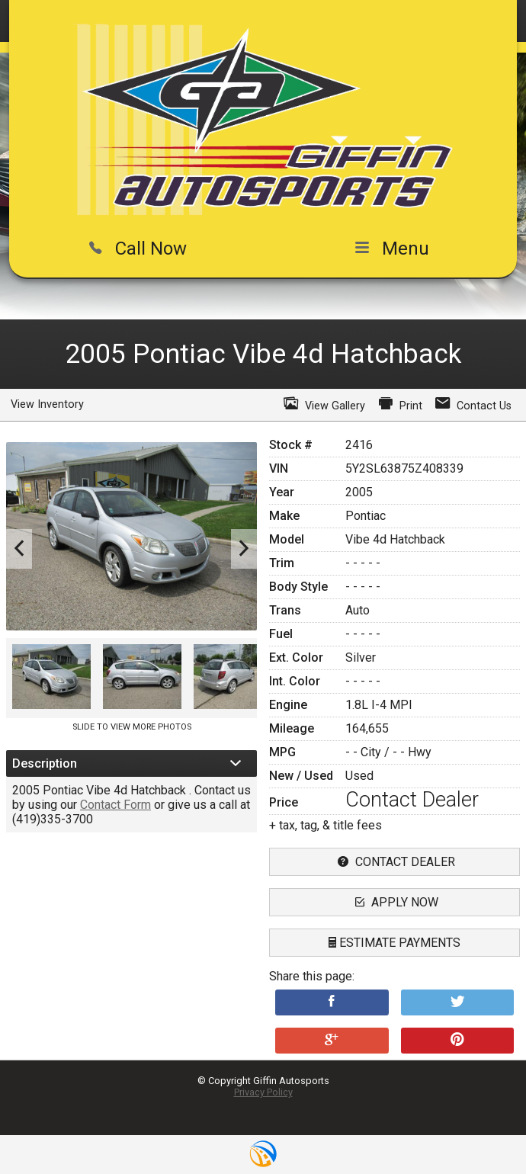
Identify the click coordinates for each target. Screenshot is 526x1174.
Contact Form (115, 804)
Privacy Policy (263, 1092)
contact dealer (394, 862)
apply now (394, 902)
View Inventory (47, 404)
